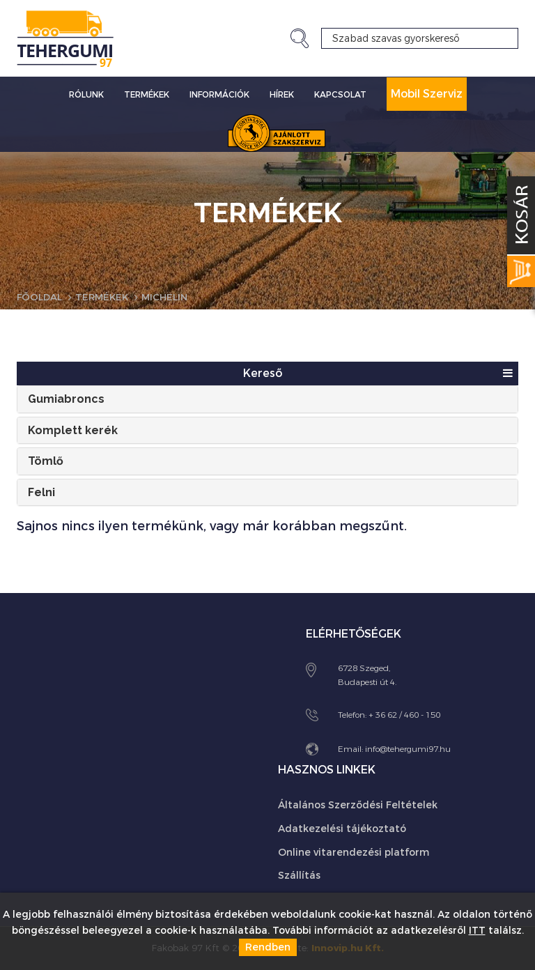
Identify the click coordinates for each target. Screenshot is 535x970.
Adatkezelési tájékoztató (342, 828)
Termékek (146, 94)
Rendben (267, 947)
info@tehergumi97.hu (408, 748)
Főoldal (41, 297)
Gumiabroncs (66, 399)
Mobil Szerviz (427, 93)
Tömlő (45, 461)
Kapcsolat (340, 94)
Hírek (282, 94)
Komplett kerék (73, 429)
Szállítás (299, 875)
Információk (219, 94)
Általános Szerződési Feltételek (357, 805)
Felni (41, 491)
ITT (477, 930)
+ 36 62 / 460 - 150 (404, 714)
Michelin (171, 297)
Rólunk (86, 94)
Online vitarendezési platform (353, 852)
